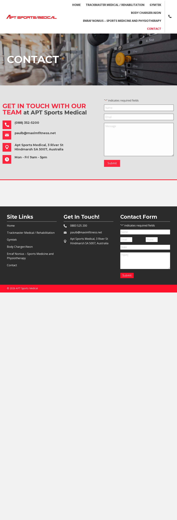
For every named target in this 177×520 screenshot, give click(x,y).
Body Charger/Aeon (20, 247)
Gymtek (12, 240)
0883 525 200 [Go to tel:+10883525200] (78, 226)
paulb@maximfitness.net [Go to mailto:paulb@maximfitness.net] (86, 232)
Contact (12, 265)
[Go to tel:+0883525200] (171, 16)
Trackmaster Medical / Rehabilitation (31, 233)
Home (11, 226)
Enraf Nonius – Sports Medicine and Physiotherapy (30, 256)
